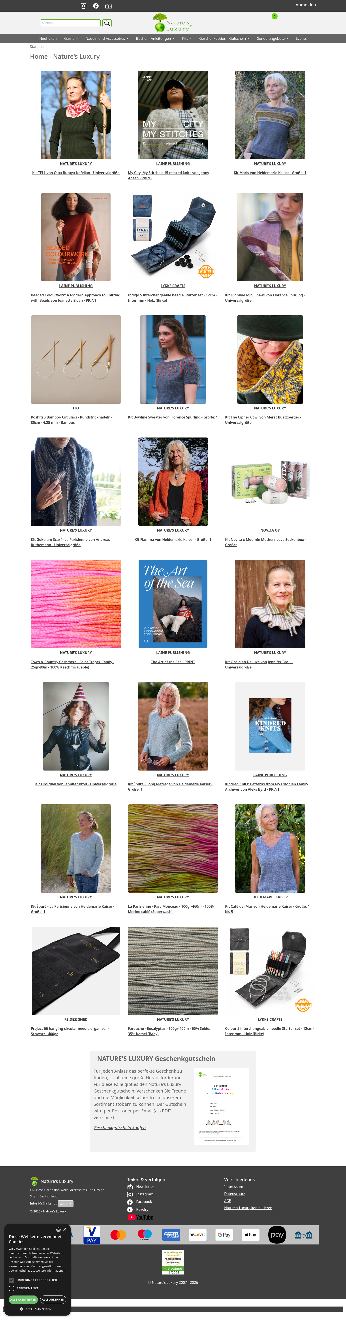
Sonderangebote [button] (271, 38)
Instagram (140, 1194)
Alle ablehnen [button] (53, 1299)
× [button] (64, 1229)
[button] (37, 1309)
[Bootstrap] (51, 1181)
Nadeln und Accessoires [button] (105, 38)
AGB (227, 1201)
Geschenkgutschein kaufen (120, 1128)
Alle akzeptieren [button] (23, 1299)
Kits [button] (185, 38)
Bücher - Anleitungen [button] (154, 38)
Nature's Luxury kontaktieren (248, 1208)
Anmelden (306, 5)
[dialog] (37, 1270)
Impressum (233, 1186)
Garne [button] (69, 38)
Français (236, 6)
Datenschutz (234, 1193)
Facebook (139, 1201)
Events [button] (301, 38)
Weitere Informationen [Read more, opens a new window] (50, 1271)
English (227, 6)
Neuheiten (48, 38)
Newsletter (140, 1186)
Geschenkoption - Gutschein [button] (223, 38)
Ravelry (137, 1209)
